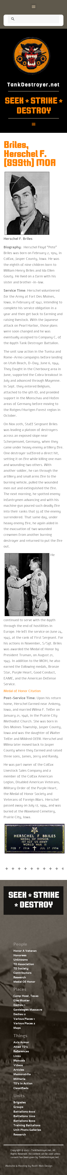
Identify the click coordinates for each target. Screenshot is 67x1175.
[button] (33, 6)
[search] (29, 19)
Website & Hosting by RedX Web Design (28, 1166)
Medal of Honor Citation (22, 691)
